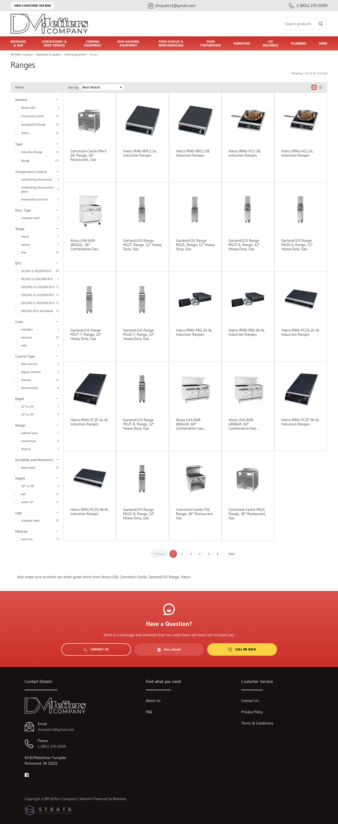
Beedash (120, 798)
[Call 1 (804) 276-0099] (308, 6)
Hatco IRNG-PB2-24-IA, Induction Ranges (194, 332)
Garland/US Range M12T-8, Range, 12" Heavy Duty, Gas (138, 424)
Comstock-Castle (32, 116)
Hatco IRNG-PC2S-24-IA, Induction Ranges (300, 332)
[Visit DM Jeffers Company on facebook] (27, 774)
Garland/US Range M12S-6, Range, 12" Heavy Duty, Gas (297, 244)
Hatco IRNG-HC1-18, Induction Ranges (245, 153)
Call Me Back (242, 649)
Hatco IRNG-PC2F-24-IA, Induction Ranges (89, 422)
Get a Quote (169, 649)
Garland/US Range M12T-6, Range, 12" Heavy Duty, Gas (244, 244)
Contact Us (96, 649)
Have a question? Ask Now (32, 5)
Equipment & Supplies (48, 54)
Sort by (73, 87)
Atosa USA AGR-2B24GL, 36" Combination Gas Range (84, 244)
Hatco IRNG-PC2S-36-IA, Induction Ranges (89, 511)
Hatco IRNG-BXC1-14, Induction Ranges (140, 153)
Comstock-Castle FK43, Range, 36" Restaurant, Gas (247, 513)
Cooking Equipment (75, 54)
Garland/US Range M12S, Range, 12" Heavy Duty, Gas (195, 244)
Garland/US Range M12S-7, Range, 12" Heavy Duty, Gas (138, 334)
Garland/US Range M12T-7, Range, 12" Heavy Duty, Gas (85, 334)
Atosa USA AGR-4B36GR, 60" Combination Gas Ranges (242, 424)
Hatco (25, 133)
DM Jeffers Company (22, 54)
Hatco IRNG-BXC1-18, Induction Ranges (193, 153)
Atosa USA (28, 107)
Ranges (94, 54)
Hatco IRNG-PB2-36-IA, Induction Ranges (247, 332)
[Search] (302, 24)
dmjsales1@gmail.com (56, 729)
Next (232, 554)
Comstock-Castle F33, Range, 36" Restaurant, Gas (195, 513)
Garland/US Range (33, 124)
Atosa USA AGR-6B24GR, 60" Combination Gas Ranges (190, 424)
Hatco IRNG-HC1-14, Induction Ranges (297, 153)
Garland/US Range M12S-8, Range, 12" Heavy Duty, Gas (138, 513)
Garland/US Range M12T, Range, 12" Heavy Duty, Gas (142, 244)
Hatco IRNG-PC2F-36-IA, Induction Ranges (300, 422)
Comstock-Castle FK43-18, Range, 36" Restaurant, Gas (88, 155)
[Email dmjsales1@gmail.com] (172, 6)
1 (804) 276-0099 (52, 746)
